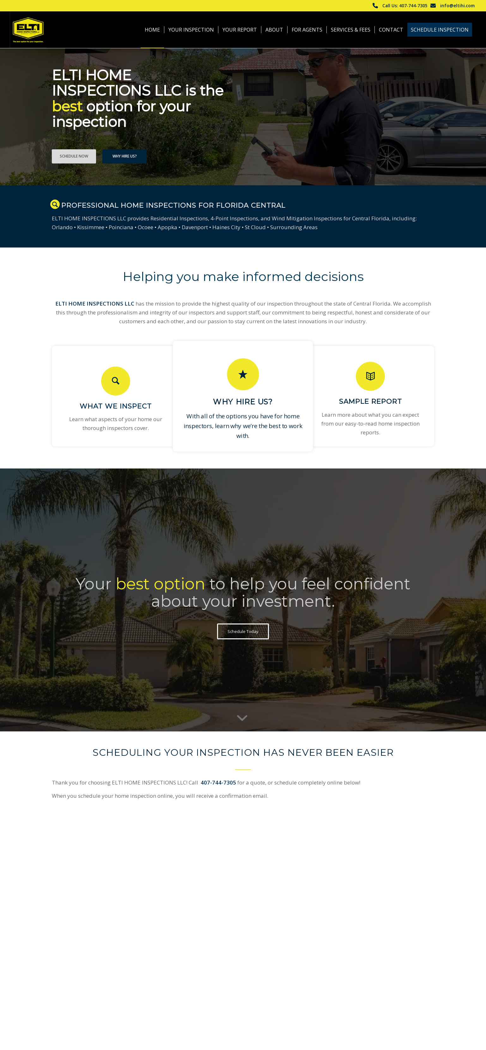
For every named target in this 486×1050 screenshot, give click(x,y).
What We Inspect (116, 406)
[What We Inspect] (115, 381)
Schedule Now (74, 156)
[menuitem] (152, 29)
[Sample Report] (370, 376)
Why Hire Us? (124, 156)
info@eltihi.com (457, 6)
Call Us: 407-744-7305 (405, 6)
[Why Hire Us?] (243, 375)
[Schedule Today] (243, 631)
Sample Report (370, 401)
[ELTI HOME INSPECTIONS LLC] (28, 29)
